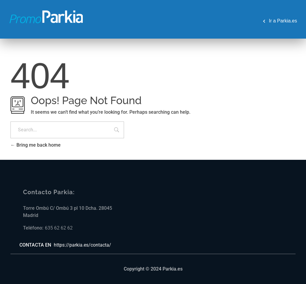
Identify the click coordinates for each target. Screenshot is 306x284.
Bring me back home (35, 145)
